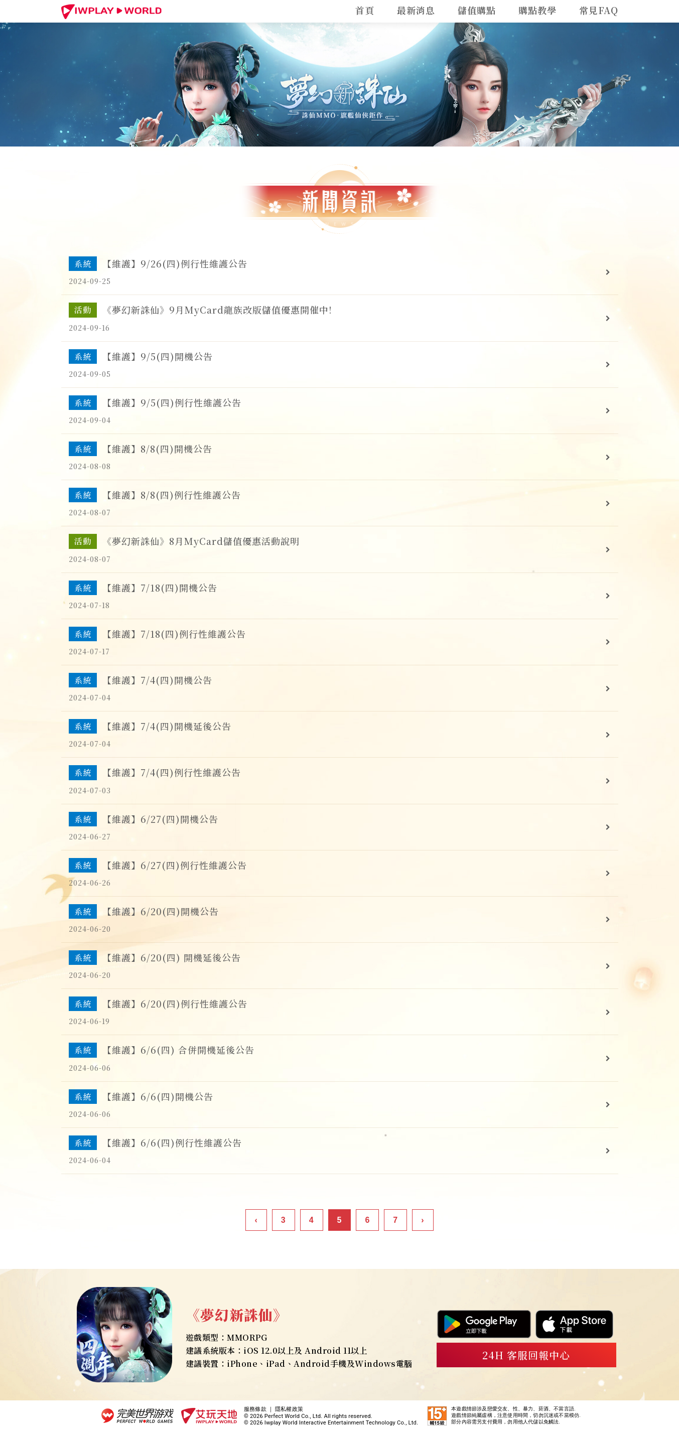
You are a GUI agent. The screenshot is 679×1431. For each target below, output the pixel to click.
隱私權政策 (289, 1409)
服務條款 (255, 1409)
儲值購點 (477, 10)
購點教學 (537, 10)
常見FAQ (598, 10)
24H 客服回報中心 (526, 1355)
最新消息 (416, 10)
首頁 (364, 10)
